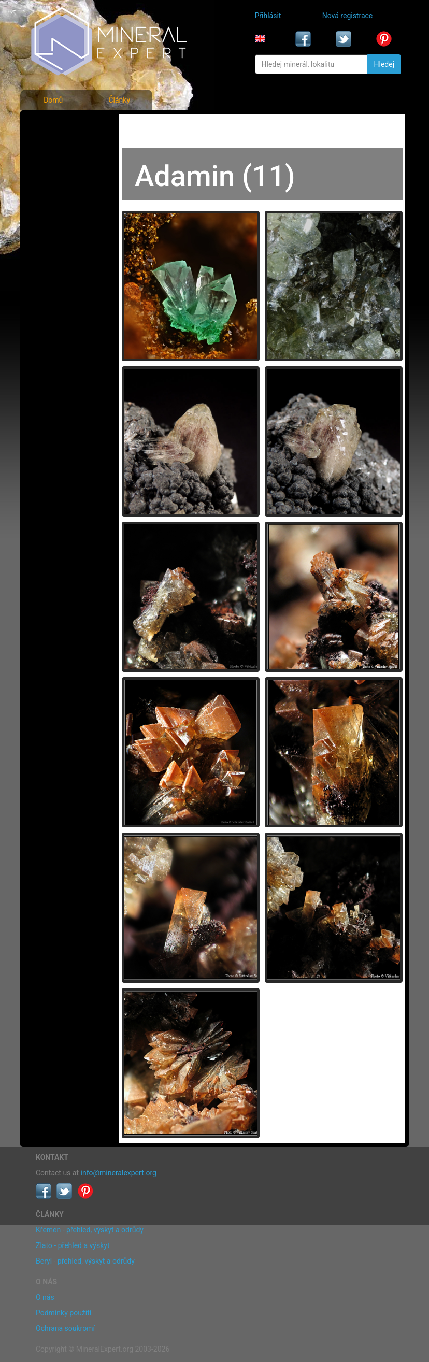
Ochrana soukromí (65, 1328)
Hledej (384, 64)
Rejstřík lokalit (61, 192)
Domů (53, 100)
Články (119, 100)
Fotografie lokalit (66, 170)
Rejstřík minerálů (65, 147)
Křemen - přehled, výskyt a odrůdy (90, 1230)
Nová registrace (347, 15)
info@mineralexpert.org (118, 1173)
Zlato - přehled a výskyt (72, 1245)
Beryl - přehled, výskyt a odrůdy (85, 1261)
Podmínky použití (63, 1313)
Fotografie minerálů (70, 124)
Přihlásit (268, 15)
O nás (45, 1297)
